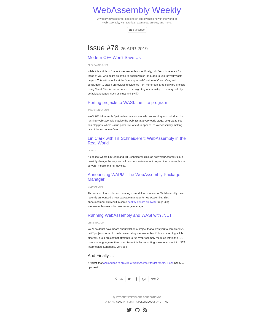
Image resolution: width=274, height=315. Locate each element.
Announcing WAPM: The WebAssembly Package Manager (134, 177)
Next (155, 278)
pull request (146, 301)
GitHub (164, 301)
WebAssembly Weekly (137, 10)
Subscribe (137, 29)
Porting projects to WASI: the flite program (127, 102)
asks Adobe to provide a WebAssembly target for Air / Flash (138, 262)
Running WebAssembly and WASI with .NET (130, 215)
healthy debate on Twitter (142, 201)
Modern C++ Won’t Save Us (114, 57)
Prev (119, 278)
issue (119, 301)
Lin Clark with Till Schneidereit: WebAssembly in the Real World (137, 140)
